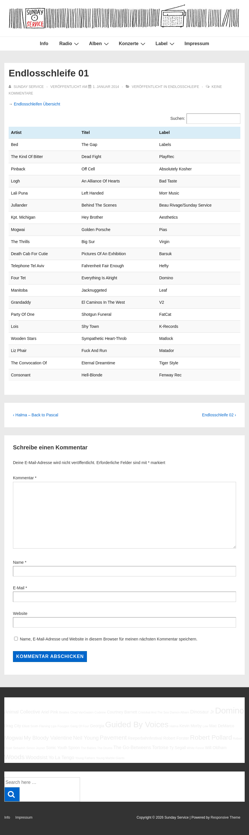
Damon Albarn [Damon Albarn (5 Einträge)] (179, 712)
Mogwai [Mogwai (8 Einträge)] (13, 738)
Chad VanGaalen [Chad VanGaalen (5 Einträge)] (82, 712)
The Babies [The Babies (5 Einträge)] (88, 748)
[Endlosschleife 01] (106, 87)
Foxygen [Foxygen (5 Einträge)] (63, 726)
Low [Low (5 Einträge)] (205, 726)
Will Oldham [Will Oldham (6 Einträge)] (216, 747)
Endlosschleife (183, 87)
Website (20, 613)
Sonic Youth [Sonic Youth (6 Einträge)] (56, 747)
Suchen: (177, 118)
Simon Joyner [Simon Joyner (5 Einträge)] (35, 748)
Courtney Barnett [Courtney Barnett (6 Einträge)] (122, 712)
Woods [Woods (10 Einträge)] (14, 757)
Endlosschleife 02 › (219, 415)
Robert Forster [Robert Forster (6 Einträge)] (176, 738)
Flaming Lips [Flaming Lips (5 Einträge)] (47, 726)
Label (165, 44)
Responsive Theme (225, 817)
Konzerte (133, 44)
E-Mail (18, 588)
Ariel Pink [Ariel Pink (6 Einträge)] (49, 712)
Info (44, 43)
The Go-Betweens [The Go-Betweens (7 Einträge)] (132, 747)
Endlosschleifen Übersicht (37, 104)
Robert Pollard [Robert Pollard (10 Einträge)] (211, 737)
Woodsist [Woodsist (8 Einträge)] (36, 757)
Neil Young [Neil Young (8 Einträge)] (86, 738)
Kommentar (25, 478)
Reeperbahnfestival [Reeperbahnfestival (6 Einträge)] (145, 738)
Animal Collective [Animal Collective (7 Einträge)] (22, 711)
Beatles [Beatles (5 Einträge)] (64, 712)
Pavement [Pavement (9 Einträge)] (113, 737)
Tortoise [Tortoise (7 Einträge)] (160, 747)
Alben (99, 44)
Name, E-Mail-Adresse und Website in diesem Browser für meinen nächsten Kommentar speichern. (108, 639)
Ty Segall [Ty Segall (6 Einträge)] (177, 747)
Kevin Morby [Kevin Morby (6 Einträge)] (190, 726)
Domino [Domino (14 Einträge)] (229, 710)
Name (18, 562)
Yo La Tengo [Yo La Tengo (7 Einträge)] (61, 757)
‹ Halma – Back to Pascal (35, 415)
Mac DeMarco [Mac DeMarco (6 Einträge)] (221, 726)
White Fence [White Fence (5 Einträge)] (195, 748)
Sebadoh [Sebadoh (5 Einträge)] (19, 748)
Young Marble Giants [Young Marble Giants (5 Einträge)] (110, 758)
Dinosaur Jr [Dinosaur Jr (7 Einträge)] (202, 711)
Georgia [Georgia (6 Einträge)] (97, 726)
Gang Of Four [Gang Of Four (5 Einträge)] (79, 726)
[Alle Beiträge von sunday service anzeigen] (27, 87)
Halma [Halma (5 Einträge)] (174, 726)
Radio (69, 44)
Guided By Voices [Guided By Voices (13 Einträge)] (136, 724)
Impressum (197, 43)
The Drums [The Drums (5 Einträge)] (105, 748)
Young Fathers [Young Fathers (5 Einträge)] (85, 758)
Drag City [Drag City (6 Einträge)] (12, 726)
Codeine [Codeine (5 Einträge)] (100, 712)
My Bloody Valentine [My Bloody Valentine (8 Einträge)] (48, 738)
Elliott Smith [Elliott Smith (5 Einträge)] (30, 726)
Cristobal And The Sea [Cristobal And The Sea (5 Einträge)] (153, 712)
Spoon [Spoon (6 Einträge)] (74, 747)
